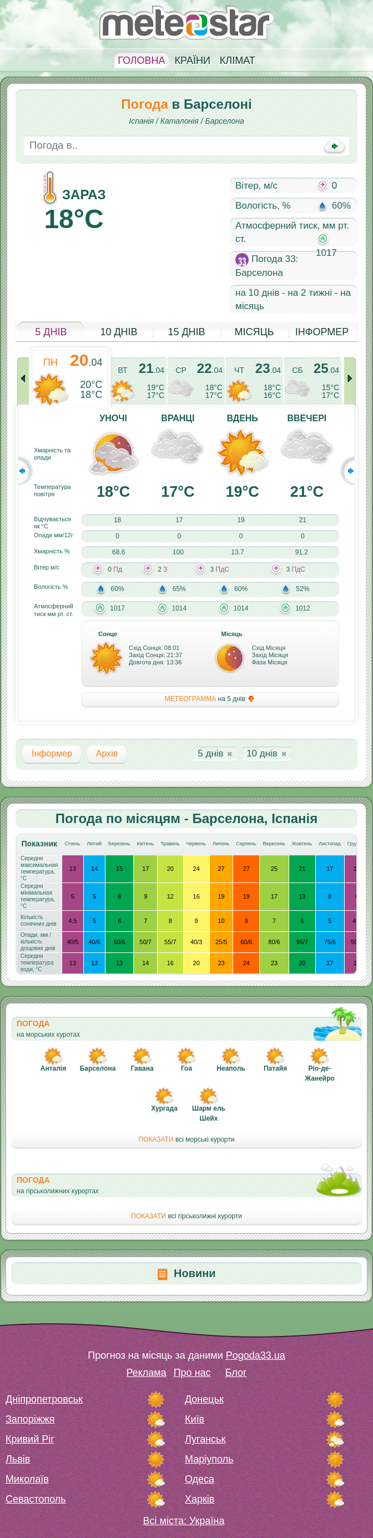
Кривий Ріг (30, 1439)
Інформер (322, 331)
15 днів (186, 331)
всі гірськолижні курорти (186, 1216)
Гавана (141, 1068)
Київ (194, 1419)
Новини (195, 1273)
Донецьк (204, 1399)
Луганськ (205, 1439)
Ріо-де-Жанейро (320, 1073)
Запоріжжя (30, 1419)
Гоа (186, 1068)
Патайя (275, 1068)
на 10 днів (257, 293)
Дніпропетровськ (44, 1399)
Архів (107, 753)
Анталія (53, 1068)
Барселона (224, 121)
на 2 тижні (310, 293)
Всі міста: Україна (184, 1520)
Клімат (237, 60)
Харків (199, 1499)
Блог (236, 1372)
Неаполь (230, 1068)
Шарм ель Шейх (208, 1113)
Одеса (199, 1479)
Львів (18, 1459)
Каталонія (179, 121)
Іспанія (141, 121)
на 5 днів (210, 699)
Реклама (146, 1372)
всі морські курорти (187, 1139)
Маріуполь (209, 1459)
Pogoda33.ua (255, 1355)
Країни (192, 60)
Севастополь (36, 1499)
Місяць (254, 331)
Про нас (192, 1372)
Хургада (164, 1108)
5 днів (51, 331)
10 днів (118, 331)
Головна (141, 60)
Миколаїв (27, 1479)
